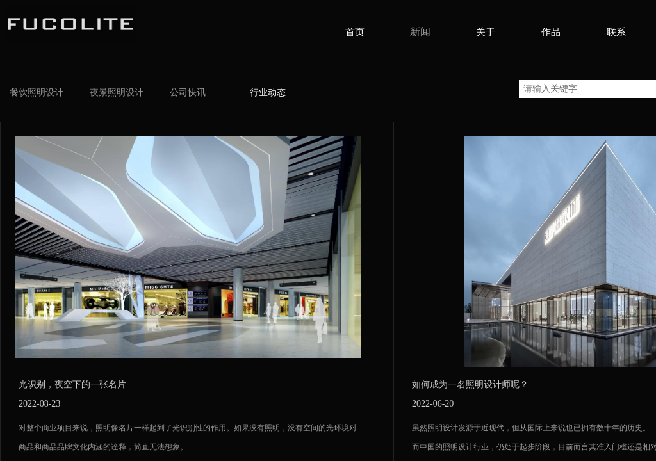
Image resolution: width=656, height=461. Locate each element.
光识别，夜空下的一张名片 (72, 384)
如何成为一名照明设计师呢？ (470, 384)
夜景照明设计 (117, 92)
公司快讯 (188, 92)
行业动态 (268, 92)
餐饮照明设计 (36, 92)
